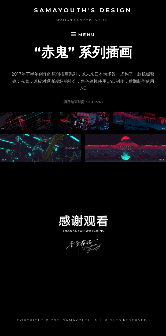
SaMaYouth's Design (83, 10)
